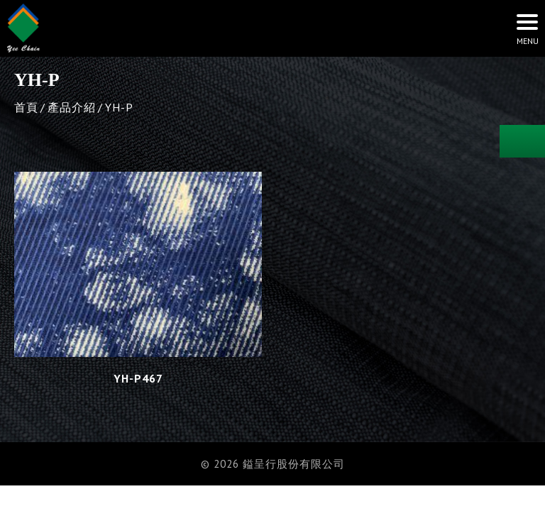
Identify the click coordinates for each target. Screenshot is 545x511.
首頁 (26, 107)
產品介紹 (72, 107)
